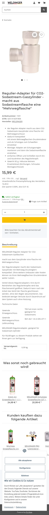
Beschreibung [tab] (9, 244)
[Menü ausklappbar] (3, 1)
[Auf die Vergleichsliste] (35, 35)
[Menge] (24, 212)
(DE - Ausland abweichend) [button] (13, 200)
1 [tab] (22, 80)
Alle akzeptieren (25, 460)
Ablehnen (25, 476)
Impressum (8, 507)
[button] (34, 2)
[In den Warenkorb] (4, 28)
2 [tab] (24, 80)
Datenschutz (21, 507)
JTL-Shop (29, 512)
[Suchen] (21, 10)
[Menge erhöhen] (44, 212)
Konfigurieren (25, 468)
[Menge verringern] (5, 212)
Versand (23, 178)
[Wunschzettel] (39, 2)
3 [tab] (27, 80)
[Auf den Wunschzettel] (41, 35)
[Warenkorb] (44, 2)
